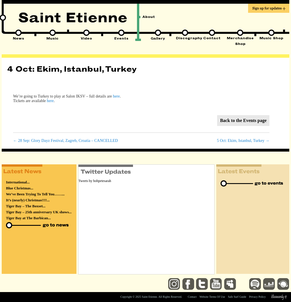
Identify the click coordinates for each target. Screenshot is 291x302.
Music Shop (271, 38)
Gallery (158, 39)
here (116, 96)
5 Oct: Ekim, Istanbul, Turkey (243, 140)
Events (121, 39)
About (148, 17)
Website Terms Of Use (212, 296)
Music (52, 39)
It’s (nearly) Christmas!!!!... (28, 200)
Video (86, 39)
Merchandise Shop (240, 39)
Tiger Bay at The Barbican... (28, 218)
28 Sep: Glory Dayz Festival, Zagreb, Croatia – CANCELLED (65, 140)
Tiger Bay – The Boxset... (25, 206)
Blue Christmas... (19, 188)
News (18, 39)
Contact (212, 38)
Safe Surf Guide (237, 296)
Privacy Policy (257, 296)
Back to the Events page (243, 120)
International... (18, 182)
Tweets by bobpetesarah (94, 181)
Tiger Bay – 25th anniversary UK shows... (39, 212)
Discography (185, 38)
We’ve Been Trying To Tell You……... (35, 194)
